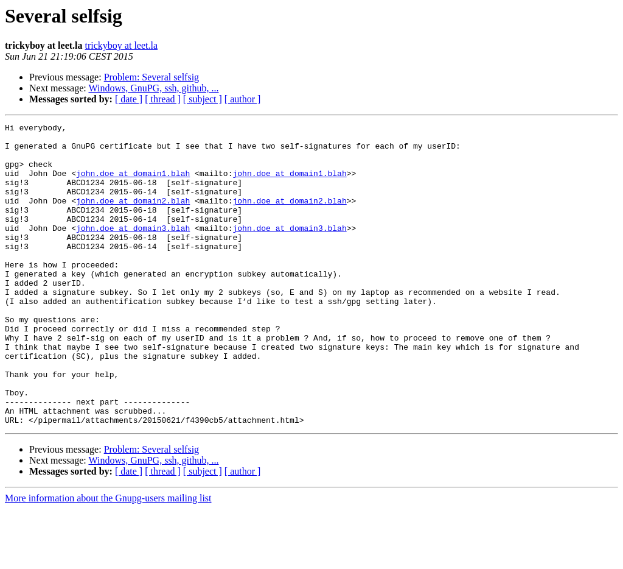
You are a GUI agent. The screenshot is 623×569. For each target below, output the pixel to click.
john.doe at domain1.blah (133, 183)
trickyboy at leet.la (121, 45)
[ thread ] (163, 99)
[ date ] (128, 99)
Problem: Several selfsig (151, 77)
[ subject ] (202, 99)
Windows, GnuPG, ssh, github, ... (153, 88)
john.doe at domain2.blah (133, 216)
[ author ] (242, 99)
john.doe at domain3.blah (133, 249)
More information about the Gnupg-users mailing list (108, 558)
